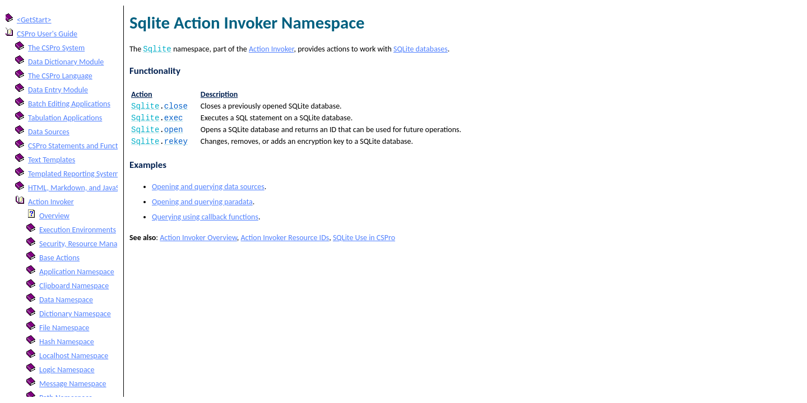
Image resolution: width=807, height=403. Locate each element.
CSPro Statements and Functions (79, 146)
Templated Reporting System (73, 174)
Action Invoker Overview (198, 243)
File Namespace (64, 327)
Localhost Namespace (73, 355)
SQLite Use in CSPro (364, 243)
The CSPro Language (60, 76)
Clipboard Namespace (74, 285)
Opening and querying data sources (208, 192)
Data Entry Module (58, 90)
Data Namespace (66, 299)
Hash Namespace (66, 341)
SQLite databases (420, 50)
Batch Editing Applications (69, 104)
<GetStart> (34, 20)
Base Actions (59, 258)
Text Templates (51, 160)
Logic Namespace (66, 369)
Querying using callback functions (205, 222)
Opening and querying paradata (202, 207)
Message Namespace (72, 383)
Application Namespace (76, 272)
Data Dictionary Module (66, 62)
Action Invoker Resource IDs (284, 243)
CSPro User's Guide (47, 34)
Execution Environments (77, 230)
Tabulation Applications (65, 118)
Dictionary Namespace (75, 313)
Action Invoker (51, 202)
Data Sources (48, 132)
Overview (54, 216)
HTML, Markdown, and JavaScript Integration (99, 188)
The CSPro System (56, 48)
